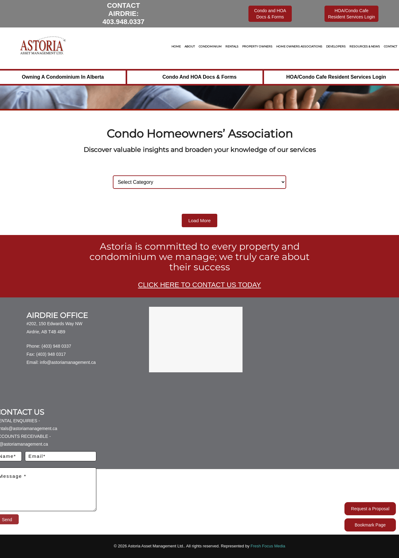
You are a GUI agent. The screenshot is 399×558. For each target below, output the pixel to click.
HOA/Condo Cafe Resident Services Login (336, 77)
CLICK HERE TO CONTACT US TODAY (199, 285)
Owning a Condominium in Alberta (63, 77)
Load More (199, 220)
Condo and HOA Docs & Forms (199, 77)
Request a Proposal (370, 508)
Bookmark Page (370, 524)
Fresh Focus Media (268, 546)
